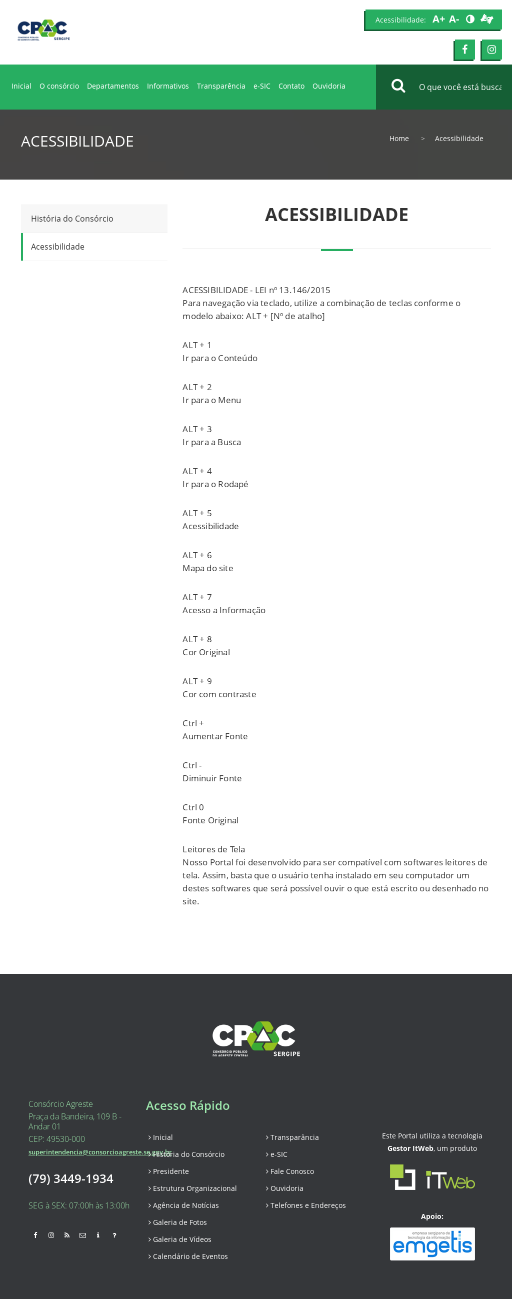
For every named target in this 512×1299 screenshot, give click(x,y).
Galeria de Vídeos (180, 1239)
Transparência (221, 86)
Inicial (22, 86)
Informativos (168, 86)
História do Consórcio (72, 218)
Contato (291, 86)
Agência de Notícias (183, 1205)
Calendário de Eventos (188, 1256)
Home (399, 138)
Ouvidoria (329, 86)
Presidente (168, 1171)
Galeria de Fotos (177, 1222)
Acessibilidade (57, 246)
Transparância (292, 1137)
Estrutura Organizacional (192, 1188)
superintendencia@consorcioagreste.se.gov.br (100, 1151)
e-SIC (262, 86)
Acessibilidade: (401, 20)
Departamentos (113, 86)
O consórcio (59, 86)
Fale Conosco (290, 1171)
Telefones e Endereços (306, 1205)
